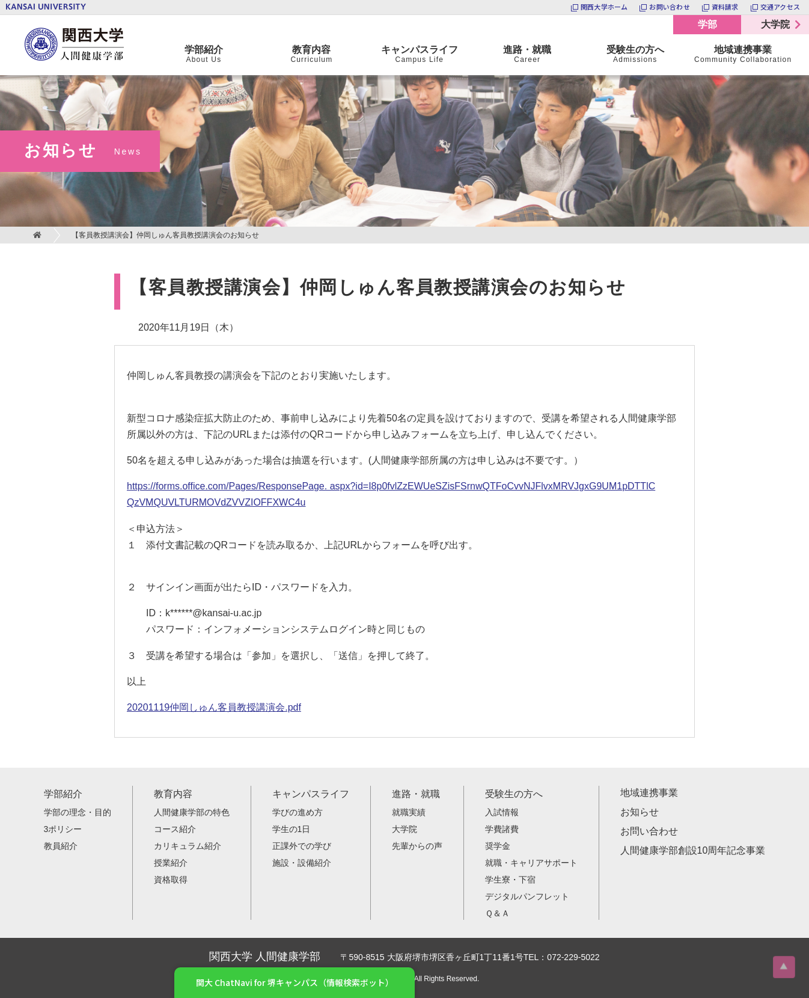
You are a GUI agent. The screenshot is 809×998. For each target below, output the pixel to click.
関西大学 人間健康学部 (27, 15)
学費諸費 (502, 829)
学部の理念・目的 (77, 812)
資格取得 (171, 879)
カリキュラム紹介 (187, 846)
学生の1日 (291, 829)
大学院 (775, 24)
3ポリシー (63, 829)
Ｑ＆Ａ (497, 913)
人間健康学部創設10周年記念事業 (693, 850)
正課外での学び (301, 846)
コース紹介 (175, 829)
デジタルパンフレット (527, 896)
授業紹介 (171, 863)
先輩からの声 (417, 846)
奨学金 (497, 846)
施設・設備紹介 (301, 863)
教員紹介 (61, 846)
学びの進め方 (297, 812)
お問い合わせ (649, 831)
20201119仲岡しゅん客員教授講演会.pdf (214, 707)
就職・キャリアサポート (531, 863)
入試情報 (502, 812)
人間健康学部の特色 (192, 812)
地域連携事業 (649, 793)
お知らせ (639, 812)
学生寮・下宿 (510, 879)
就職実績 (409, 812)
